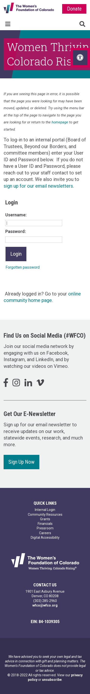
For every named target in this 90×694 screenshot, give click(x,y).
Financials (45, 524)
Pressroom (45, 528)
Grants (45, 519)
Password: (15, 231)
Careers (45, 533)
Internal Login (45, 510)
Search (82, 24)
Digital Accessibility (45, 537)
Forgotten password (23, 267)
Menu (8, 24)
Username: (16, 214)
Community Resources (45, 514)
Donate (74, 9)
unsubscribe (52, 680)
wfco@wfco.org (45, 605)
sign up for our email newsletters (38, 186)
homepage (60, 122)
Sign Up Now (21, 462)
